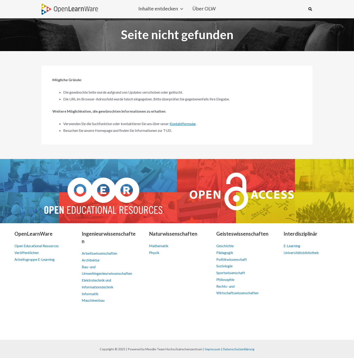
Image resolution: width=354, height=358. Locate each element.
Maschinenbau (93, 300)
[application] (180, 9)
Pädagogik (224, 252)
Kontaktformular (183, 123)
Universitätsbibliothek (301, 252)
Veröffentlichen (26, 252)
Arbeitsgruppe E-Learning (34, 259)
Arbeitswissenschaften (99, 253)
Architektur (91, 260)
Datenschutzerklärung (238, 349)
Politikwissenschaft (231, 259)
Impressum (212, 349)
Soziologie (224, 266)
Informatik (90, 294)
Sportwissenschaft (230, 272)
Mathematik (158, 246)
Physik (154, 252)
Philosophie (225, 279)
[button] (310, 9)
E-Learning (292, 246)
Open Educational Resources (36, 246)
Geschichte (225, 246)
